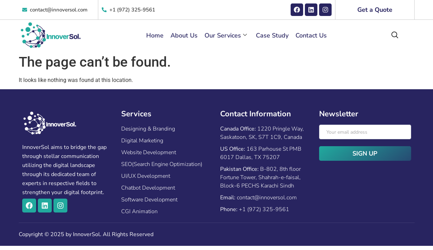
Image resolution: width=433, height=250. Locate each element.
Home (155, 35)
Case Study (272, 35)
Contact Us (311, 35)
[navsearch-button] (395, 35)
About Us (184, 35)
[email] (365, 132)
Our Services (226, 35)
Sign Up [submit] (364, 153)
